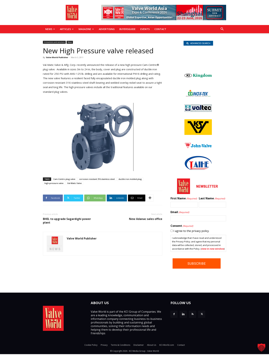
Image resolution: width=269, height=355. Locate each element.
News (50, 29)
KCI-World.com (166, 345)
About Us (151, 345)
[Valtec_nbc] (198, 111)
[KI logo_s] (198, 82)
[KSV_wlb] (198, 134)
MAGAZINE (86, 29)
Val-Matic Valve (74, 183)
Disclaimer (138, 345)
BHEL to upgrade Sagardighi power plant (67, 220)
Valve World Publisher (57, 57)
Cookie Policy (90, 345)
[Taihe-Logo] (198, 169)
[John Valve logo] (198, 148)
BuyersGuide (127, 29)
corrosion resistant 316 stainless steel (97, 179)
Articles (67, 29)
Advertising (107, 29)
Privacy (104, 345)
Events (145, 29)
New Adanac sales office (145, 219)
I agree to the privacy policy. (191, 231)
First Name (184, 199)
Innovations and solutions (54, 42)
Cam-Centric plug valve (64, 179)
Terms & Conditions (120, 345)
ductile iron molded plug (130, 179)
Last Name (212, 199)
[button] (222, 29)
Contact (160, 29)
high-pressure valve (53, 183)
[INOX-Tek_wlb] (198, 96)
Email (180, 213)
